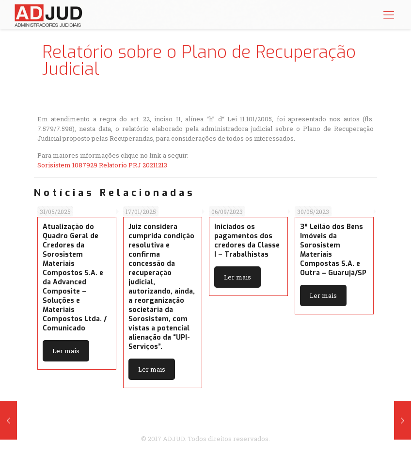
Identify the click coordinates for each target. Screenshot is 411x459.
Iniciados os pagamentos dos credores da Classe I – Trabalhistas (247, 240)
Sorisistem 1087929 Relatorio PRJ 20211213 (102, 165)
